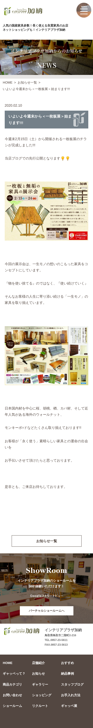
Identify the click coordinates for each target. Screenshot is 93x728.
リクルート (40, 706)
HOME (7, 82)
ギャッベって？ (14, 673)
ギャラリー (40, 684)
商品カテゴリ (12, 684)
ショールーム (12, 706)
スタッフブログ (72, 684)
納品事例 (67, 673)
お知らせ (38, 673)
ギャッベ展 (69, 706)
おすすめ (67, 663)
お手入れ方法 (70, 695)
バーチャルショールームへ (46, 610)
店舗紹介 (38, 663)
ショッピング (41, 695)
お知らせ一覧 (27, 82)
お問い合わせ (12, 695)
